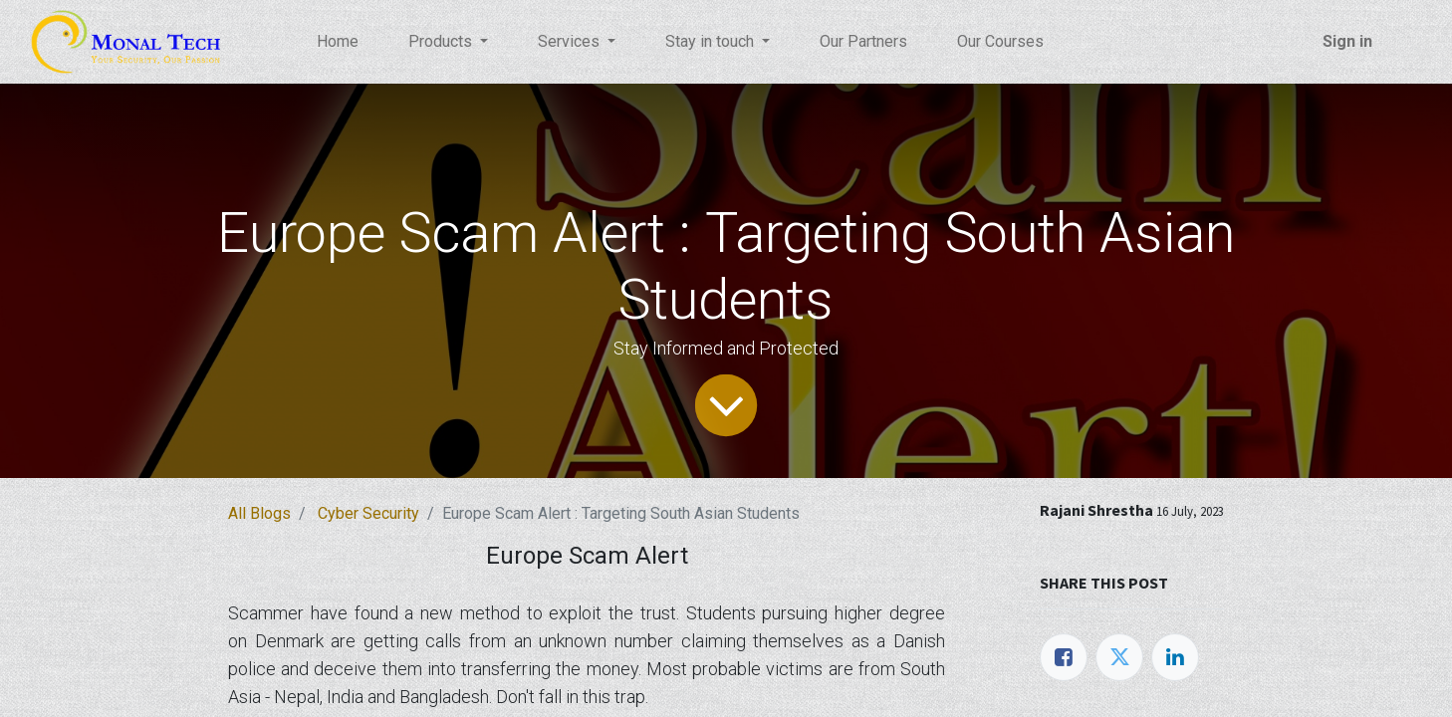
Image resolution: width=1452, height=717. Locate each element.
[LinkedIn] (1175, 657)
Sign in (1347, 41)
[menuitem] (337, 42)
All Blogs (259, 513)
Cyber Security (368, 513)
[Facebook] (1064, 657)
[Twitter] (1119, 657)
